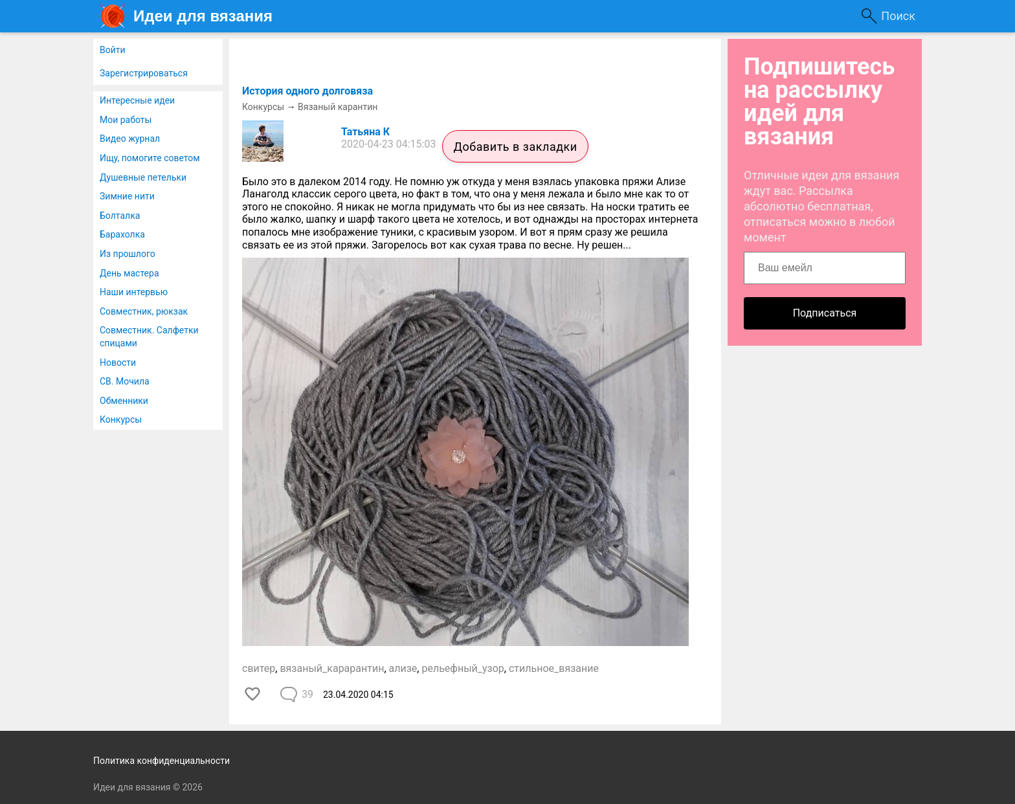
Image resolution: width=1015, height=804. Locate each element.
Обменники (124, 401)
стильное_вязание (554, 668)
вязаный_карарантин (332, 668)
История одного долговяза (307, 91)
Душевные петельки (143, 177)
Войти (113, 50)
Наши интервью (134, 292)
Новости (118, 362)
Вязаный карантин (337, 107)
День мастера (129, 273)
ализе (403, 668)
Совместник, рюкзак (144, 311)
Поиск (898, 16)
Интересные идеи (137, 100)
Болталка (120, 215)
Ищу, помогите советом (150, 158)
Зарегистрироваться (144, 73)
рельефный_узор (462, 668)
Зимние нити (127, 196)
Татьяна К (365, 132)
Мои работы (125, 120)
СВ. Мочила (125, 381)
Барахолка (122, 234)
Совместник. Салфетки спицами (149, 336)
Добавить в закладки (515, 146)
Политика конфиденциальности (161, 760)
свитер (258, 668)
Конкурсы (121, 419)
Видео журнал (130, 138)
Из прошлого (127, 254)
